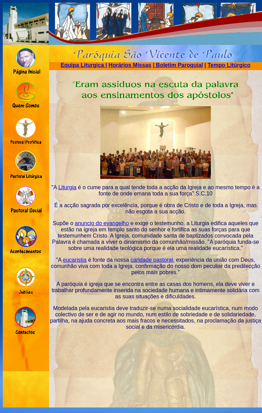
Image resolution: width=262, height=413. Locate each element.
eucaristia (74, 260)
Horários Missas (130, 65)
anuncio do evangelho (102, 223)
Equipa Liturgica (82, 65)
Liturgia (67, 187)
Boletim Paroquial (179, 65)
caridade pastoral (152, 260)
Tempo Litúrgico (228, 65)
